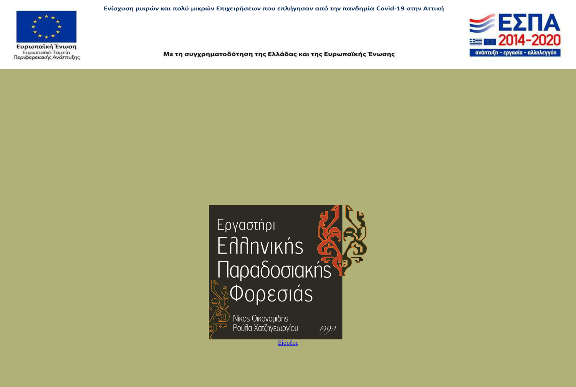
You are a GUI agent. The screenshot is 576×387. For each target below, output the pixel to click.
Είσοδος (288, 342)
